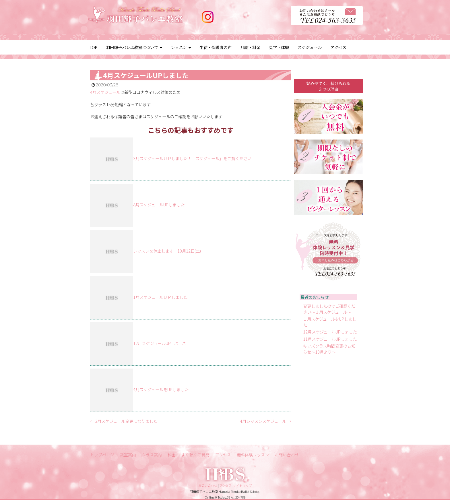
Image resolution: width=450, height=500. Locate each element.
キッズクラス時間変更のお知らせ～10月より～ (329, 349)
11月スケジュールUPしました (330, 339)
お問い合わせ (287, 455)
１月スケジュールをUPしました (329, 322)
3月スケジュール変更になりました (123, 421)
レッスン (181, 47)
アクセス (338, 47)
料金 (172, 455)
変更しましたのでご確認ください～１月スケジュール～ (329, 309)
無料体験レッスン (253, 455)
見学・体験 (279, 47)
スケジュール (310, 47)
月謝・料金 (250, 47)
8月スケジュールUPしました (159, 204)
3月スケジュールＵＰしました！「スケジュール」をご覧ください (192, 158)
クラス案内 (152, 455)
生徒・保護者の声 (215, 47)
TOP (93, 47)
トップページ (102, 455)
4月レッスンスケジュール (265, 421)
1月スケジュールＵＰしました (160, 297)
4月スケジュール (105, 92)
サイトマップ (242, 485)
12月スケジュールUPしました (160, 343)
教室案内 (128, 455)
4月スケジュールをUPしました (161, 389)
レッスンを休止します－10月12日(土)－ (169, 251)
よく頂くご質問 (195, 455)
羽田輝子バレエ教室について (134, 47)
